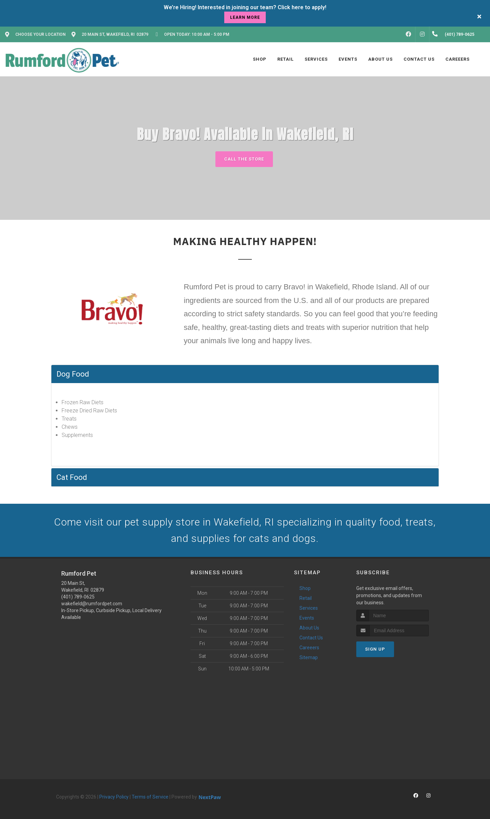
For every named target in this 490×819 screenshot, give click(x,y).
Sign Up (375, 649)
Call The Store (244, 159)
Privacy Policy (114, 797)
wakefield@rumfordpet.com (91, 603)
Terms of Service (150, 797)
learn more (245, 17)
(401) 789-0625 (78, 597)
